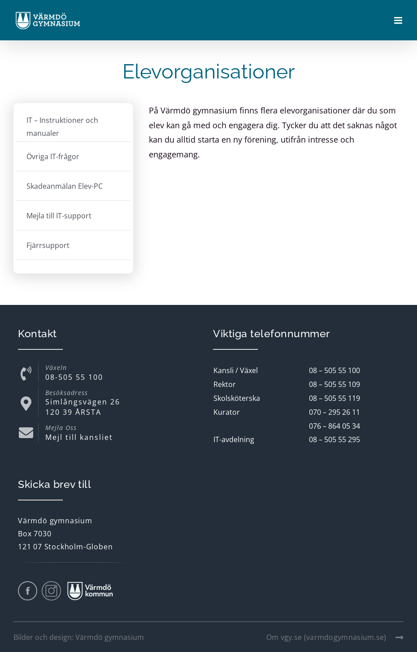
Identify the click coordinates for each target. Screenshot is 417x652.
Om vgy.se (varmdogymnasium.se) (335, 637)
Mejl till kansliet (79, 437)
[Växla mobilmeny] (399, 20)
